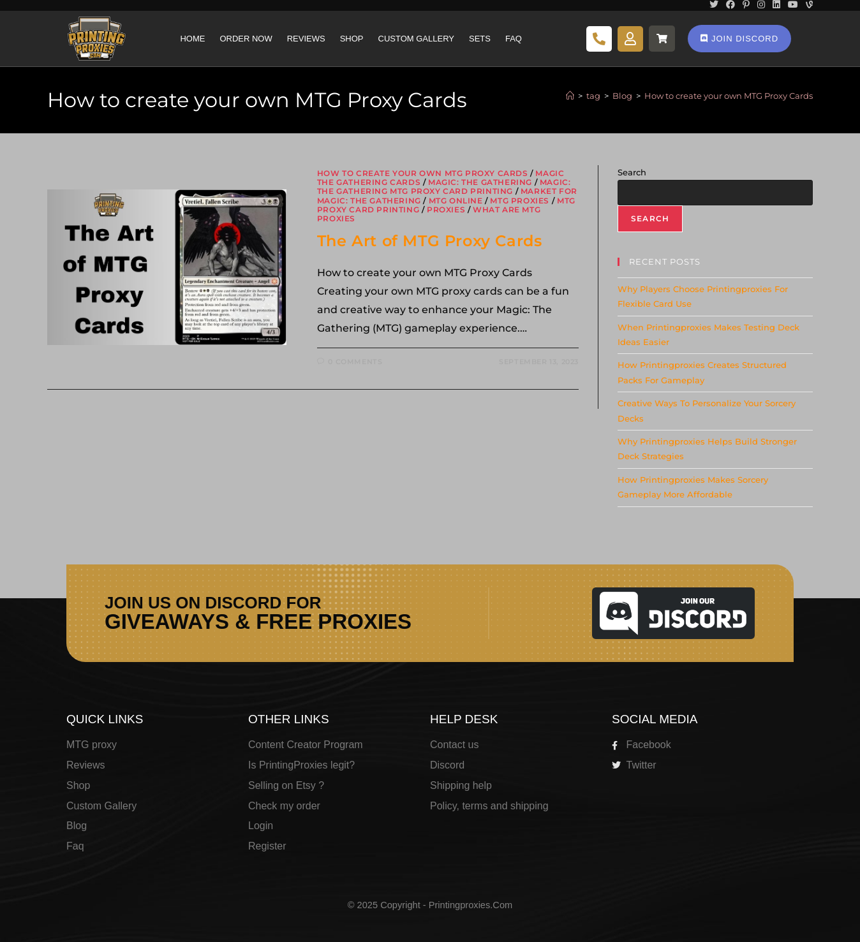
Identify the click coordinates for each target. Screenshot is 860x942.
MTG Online (456, 200)
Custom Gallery (416, 38)
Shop (352, 38)
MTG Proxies (519, 200)
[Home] (570, 96)
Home (192, 38)
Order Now (245, 38)
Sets (480, 38)
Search (632, 172)
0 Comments (355, 361)
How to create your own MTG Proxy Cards (728, 96)
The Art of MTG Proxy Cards (429, 241)
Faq (513, 38)
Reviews (306, 38)
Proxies (446, 209)
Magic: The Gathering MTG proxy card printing (444, 186)
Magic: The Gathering (480, 182)
